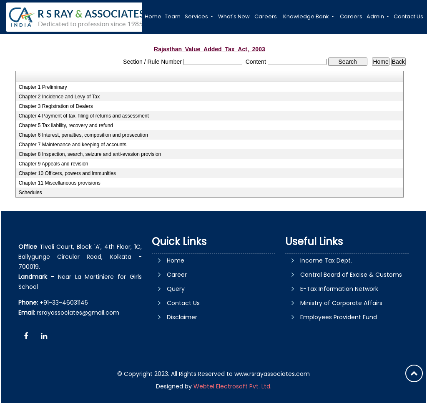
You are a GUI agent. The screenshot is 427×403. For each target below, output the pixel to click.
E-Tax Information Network (339, 289)
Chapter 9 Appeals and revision (53, 164)
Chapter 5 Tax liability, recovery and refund (66, 125)
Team (173, 16)
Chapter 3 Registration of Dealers (56, 106)
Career (177, 275)
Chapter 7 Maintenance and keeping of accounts (72, 145)
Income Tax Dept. (326, 260)
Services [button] (197, 16)
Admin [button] (376, 16)
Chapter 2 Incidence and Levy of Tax (59, 97)
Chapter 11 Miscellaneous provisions (59, 183)
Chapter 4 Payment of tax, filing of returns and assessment (84, 116)
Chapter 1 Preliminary (43, 87)
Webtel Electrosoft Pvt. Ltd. (232, 386)
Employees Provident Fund (338, 317)
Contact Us (408, 16)
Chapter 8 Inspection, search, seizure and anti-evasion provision (90, 154)
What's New (234, 16)
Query (176, 289)
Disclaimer (182, 317)
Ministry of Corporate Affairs (341, 303)
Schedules (30, 192)
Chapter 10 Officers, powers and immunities (67, 173)
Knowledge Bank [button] (306, 16)
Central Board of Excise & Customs (351, 275)
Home (153, 16)
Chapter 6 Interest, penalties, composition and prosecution (83, 135)
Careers (265, 16)
